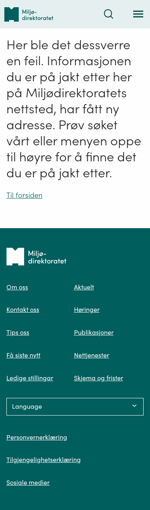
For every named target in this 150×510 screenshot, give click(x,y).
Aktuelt (84, 287)
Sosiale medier (28, 482)
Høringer (87, 309)
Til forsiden (24, 195)
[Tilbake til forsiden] (29, 14)
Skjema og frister (98, 378)
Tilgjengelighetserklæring (43, 460)
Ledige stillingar (29, 378)
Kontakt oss (22, 309)
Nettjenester (91, 355)
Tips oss (17, 332)
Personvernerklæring (36, 437)
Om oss (17, 287)
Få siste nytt (23, 355)
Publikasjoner (94, 332)
